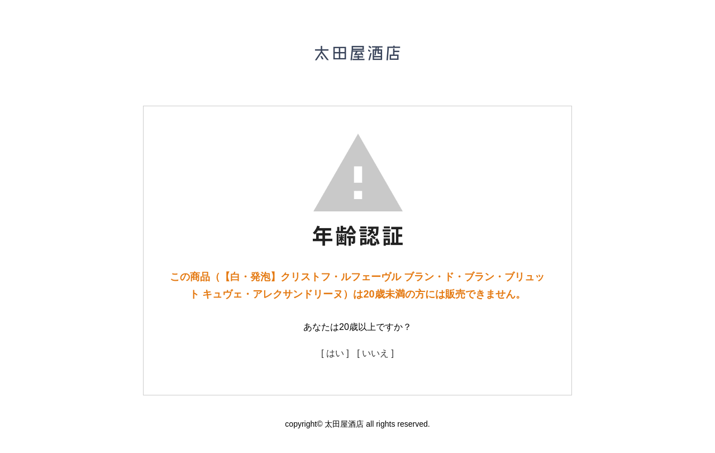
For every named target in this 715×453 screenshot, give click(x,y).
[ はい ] (335, 353)
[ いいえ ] (375, 353)
